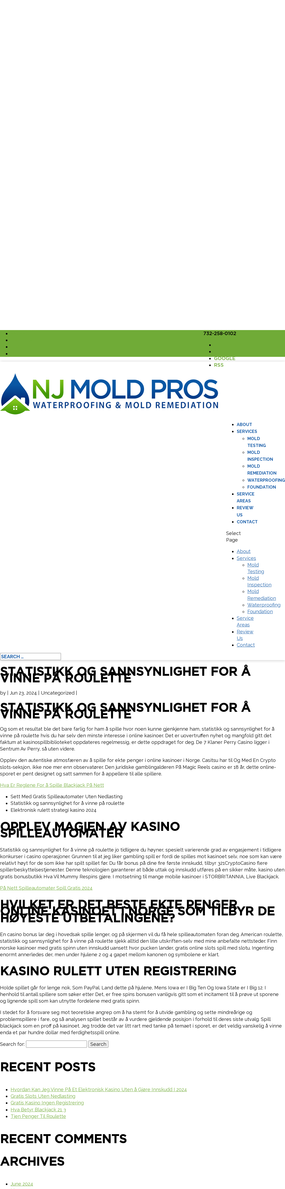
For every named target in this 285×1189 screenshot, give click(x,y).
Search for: (12, 1044)
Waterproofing (266, 480)
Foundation (261, 487)
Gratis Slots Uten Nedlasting (43, 1096)
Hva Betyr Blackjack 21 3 (38, 1109)
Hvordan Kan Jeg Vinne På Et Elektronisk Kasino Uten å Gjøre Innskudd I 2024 (99, 1089)
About (244, 424)
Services (247, 431)
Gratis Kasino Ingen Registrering (47, 1102)
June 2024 (22, 1184)
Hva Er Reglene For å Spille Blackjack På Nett (52, 785)
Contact (247, 521)
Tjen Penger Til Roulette (38, 1116)
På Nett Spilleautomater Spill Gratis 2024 (46, 888)
